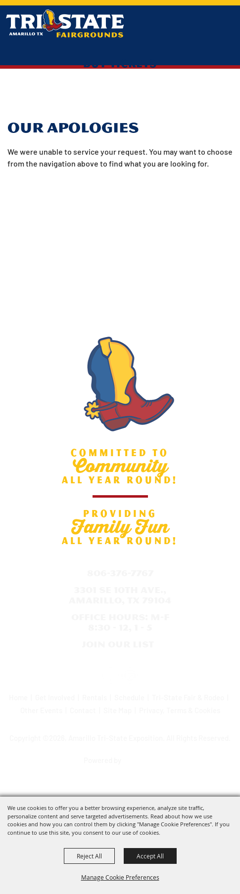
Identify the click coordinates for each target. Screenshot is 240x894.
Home (18, 697)
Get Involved (55, 697)
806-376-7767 (120, 573)
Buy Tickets (120, 62)
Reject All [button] (89, 856)
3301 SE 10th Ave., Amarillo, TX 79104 (120, 595)
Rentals (94, 697)
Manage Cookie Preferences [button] (120, 877)
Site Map (117, 710)
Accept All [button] (150, 856)
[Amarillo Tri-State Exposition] (65, 23)
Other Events (41, 710)
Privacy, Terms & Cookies (179, 710)
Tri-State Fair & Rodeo (188, 697)
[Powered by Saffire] (140, 757)
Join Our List (118, 644)
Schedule (129, 697)
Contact (83, 710)
